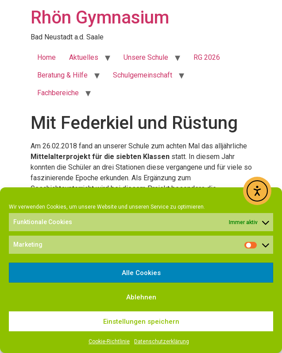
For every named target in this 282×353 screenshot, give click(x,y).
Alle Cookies (141, 273)
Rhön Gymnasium (100, 17)
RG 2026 (206, 57)
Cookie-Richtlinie (109, 341)
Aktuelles (83, 57)
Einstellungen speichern (141, 322)
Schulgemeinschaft (142, 75)
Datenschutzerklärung (161, 341)
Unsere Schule (146, 57)
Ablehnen (141, 297)
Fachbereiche (58, 93)
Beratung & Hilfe (62, 75)
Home (46, 57)
